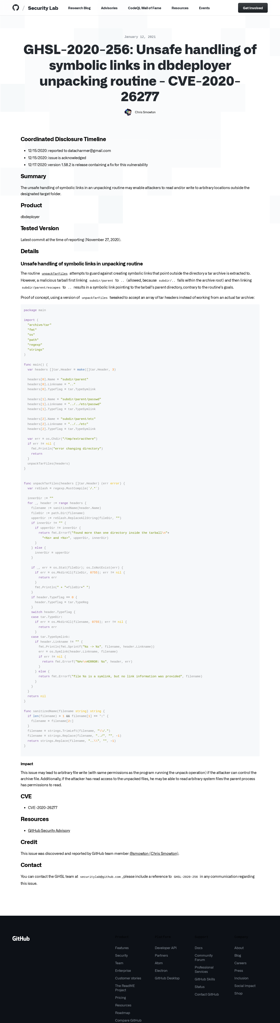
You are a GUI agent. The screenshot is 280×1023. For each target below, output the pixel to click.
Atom (159, 924)
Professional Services (204, 930)
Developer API (166, 909)
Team (119, 924)
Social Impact (244, 947)
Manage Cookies (112, 1014)
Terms (46, 1014)
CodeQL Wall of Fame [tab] (144, 8)
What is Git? (89, 1014)
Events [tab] (204, 8)
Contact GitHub (207, 955)
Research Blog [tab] (79, 8)
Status (200, 948)
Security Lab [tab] (43, 8)
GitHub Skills (205, 940)
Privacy (58, 1014)
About (239, 909)
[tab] (16, 7)
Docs (198, 909)
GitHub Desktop (167, 939)
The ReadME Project (125, 949)
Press (238, 931)
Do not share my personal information (152, 1014)
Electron (161, 931)
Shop (238, 954)
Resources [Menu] (180, 8)
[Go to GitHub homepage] (21, 901)
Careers (240, 924)
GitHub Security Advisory (49, 792)
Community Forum (204, 918)
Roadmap (122, 974)
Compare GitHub (128, 981)
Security (121, 916)
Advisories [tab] (109, 8)
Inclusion (241, 939)
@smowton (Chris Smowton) (154, 814)
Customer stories (128, 939)
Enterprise (123, 931)
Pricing (120, 958)
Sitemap (72, 1014)
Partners (161, 916)
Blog (237, 916)
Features (122, 909)
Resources (123, 966)
